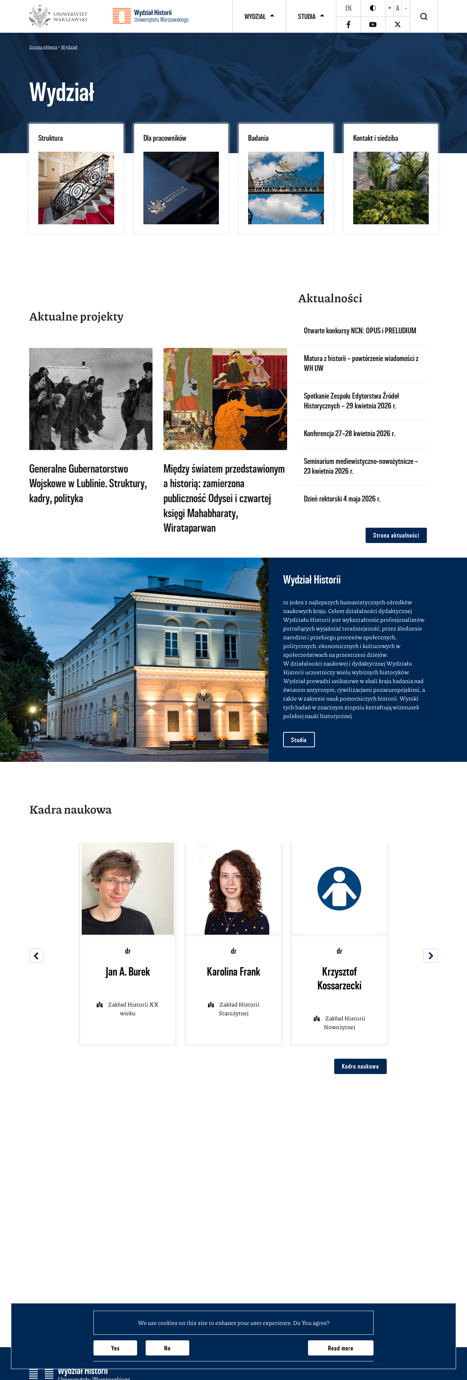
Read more (341, 1348)
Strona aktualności (396, 535)
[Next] (431, 956)
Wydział (255, 16)
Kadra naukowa (360, 1066)
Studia (307, 16)
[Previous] (36, 956)
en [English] (348, 8)
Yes (115, 1348)
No (167, 1348)
